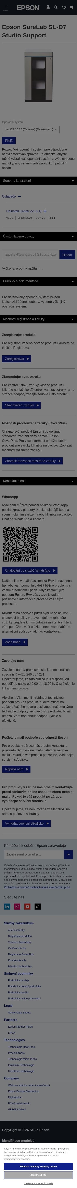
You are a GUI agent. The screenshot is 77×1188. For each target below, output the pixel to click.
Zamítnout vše (38, 1175)
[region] (38, 1165)
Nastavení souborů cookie (38, 1183)
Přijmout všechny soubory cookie (38, 1166)
